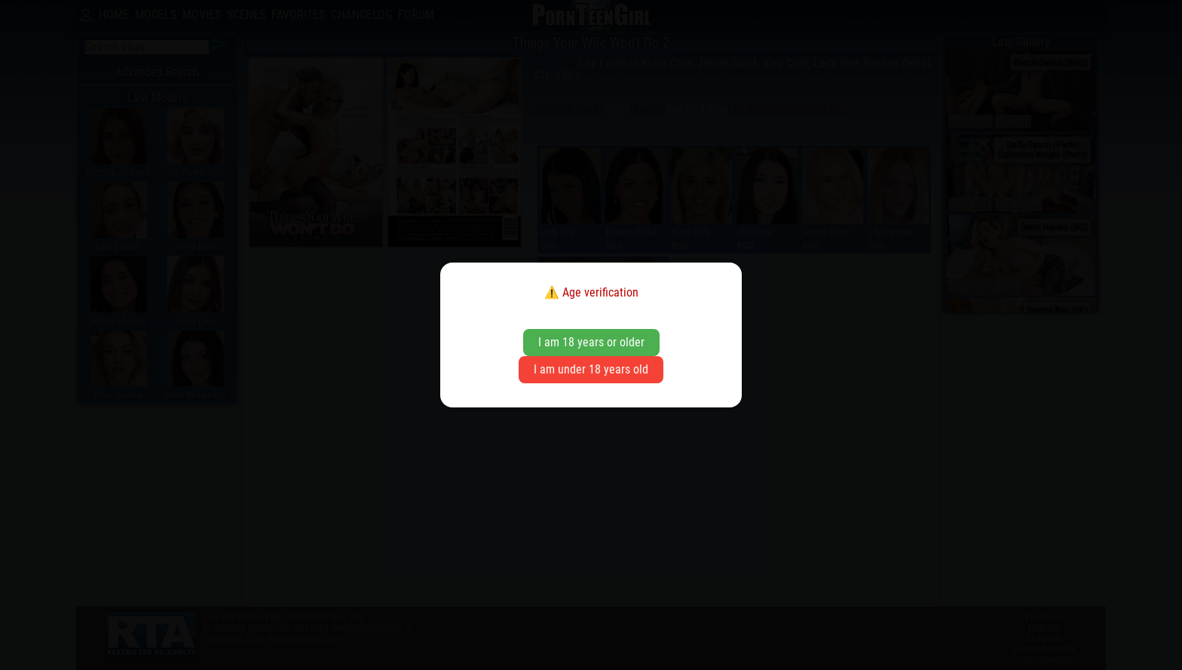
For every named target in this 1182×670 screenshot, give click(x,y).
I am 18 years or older (591, 342)
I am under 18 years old (591, 369)
